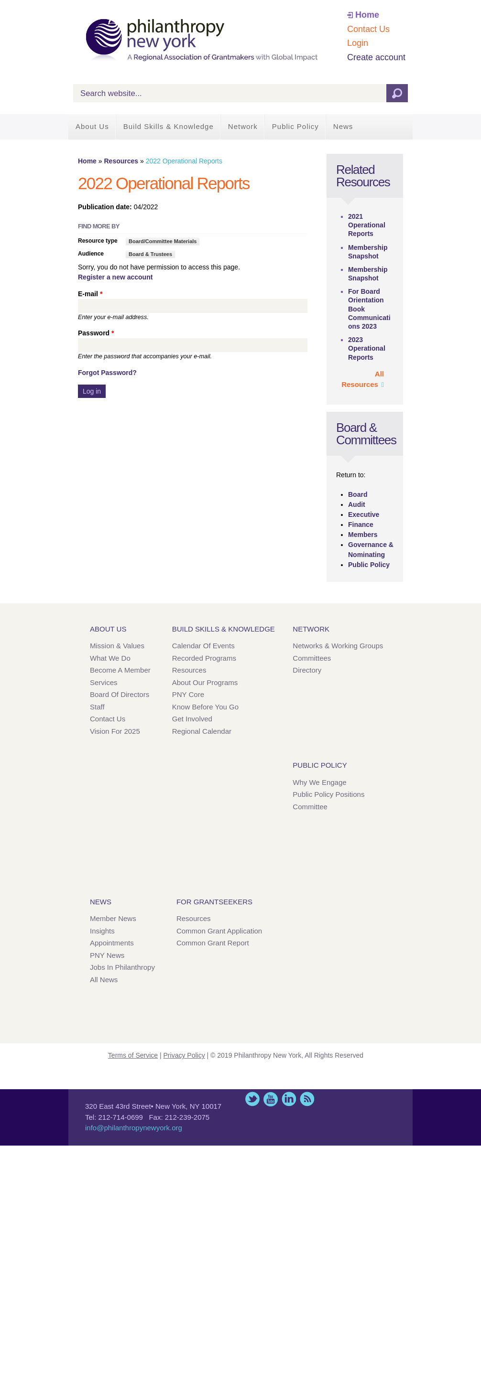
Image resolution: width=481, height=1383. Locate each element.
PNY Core (188, 694)
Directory (307, 670)
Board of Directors (119, 694)
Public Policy (295, 126)
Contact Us (368, 29)
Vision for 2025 (115, 731)
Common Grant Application (219, 931)
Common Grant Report (212, 943)
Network (243, 126)
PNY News (107, 955)
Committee (310, 807)
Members (362, 534)
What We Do (110, 658)
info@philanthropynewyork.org (133, 1128)
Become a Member (120, 670)
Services (104, 682)
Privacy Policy (184, 1055)
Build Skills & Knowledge (168, 126)
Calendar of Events (203, 646)
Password (96, 333)
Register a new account (115, 277)
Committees (312, 658)
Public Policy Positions (328, 794)
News (343, 126)
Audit (356, 504)
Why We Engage (319, 782)
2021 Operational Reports (366, 225)
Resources (121, 161)
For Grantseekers (214, 902)
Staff (97, 707)
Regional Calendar (201, 731)
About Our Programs (205, 682)
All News (104, 980)
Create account (376, 57)
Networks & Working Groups (338, 646)
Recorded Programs (204, 658)
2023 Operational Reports (366, 348)
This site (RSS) (307, 1099)
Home (367, 15)
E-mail (90, 294)
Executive (363, 514)
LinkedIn (289, 1099)
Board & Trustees (150, 254)
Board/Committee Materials (163, 241)
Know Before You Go (205, 707)
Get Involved (192, 719)
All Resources (362, 379)
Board (357, 494)
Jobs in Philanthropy (122, 967)
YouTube (270, 1099)
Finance (360, 524)
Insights (102, 931)
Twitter (252, 1099)
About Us (92, 126)
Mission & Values (117, 646)
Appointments (112, 943)
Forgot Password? (107, 372)
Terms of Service (133, 1055)
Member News (113, 918)
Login (357, 43)
